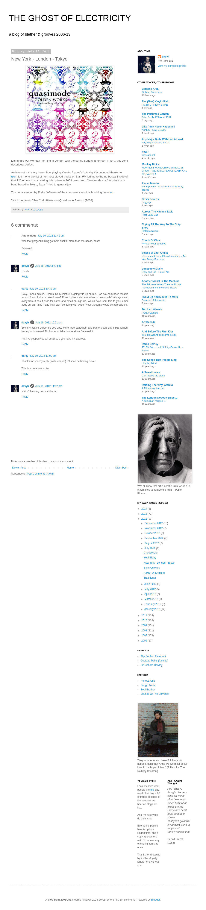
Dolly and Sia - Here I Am (155, 272)
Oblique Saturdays (152, 92)
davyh (25, 265)
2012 (144, 518)
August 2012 (152, 543)
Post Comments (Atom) (40, 473)
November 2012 (154, 528)
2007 (144, 635)
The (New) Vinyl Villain (155, 101)
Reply (24, 253)
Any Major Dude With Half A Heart (162, 139)
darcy (24, 288)
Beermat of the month (153, 300)
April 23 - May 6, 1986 (154, 130)
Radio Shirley (150, 344)
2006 (144, 640)
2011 (144, 615)
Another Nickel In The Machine (160, 281)
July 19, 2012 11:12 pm (48, 386)
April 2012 (150, 594)
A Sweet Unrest (151, 372)
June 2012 (150, 583)
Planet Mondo (150, 183)
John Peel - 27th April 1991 (156, 117)
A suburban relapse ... (154, 401)
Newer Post (19, 467)
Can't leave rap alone (153, 375)
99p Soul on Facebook (153, 656)
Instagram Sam (150, 231)
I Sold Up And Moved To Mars (160, 297)
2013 (144, 513)
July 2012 (150, 548)
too (111, 192)
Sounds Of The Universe (155, 693)
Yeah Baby (150, 557)
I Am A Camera (150, 312)
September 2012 (154, 538)
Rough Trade (148, 685)
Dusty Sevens (150, 199)
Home (70, 467)
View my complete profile (172, 65)
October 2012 (152, 533)
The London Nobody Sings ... (159, 397)
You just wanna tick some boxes (159, 335)
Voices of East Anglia (155, 252)
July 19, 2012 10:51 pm (48, 322)
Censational (148, 155)
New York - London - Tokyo (159, 562)
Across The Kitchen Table (157, 211)
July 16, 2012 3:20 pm (48, 265)
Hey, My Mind (149, 363)
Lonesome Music (152, 268)
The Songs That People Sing (159, 359)
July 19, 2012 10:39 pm (43, 288)
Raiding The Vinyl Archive (157, 385)
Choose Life (151, 552)
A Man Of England (154, 572)
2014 (144, 508)
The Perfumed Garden (155, 113)
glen (14, 176)
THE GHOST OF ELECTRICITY (70, 18)
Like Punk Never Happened (158, 126)
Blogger (155, 899)
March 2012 (151, 599)
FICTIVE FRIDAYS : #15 (155, 104)
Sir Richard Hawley (151, 665)
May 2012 (150, 589)
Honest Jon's (148, 680)
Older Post (121, 467)
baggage (146, 202)
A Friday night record (153, 388)
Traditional (150, 577)
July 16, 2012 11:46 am (51, 235)
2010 (144, 620)
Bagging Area (150, 88)
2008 (144, 630)
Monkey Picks (150, 164)
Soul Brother (148, 689)
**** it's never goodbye (154, 243)
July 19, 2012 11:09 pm (43, 355)
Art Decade (148, 322)
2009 (144, 625)
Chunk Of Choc (151, 240)
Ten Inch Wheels (152, 309)
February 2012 (153, 604)
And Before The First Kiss (157, 331)
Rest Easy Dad (150, 215)
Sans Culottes (152, 567)
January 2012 (152, 609)
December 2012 (154, 523)
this (152, 789)
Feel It (145, 151)
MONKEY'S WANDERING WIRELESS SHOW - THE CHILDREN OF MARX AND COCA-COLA (164, 170)
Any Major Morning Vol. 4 (155, 142)
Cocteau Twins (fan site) (154, 660)
